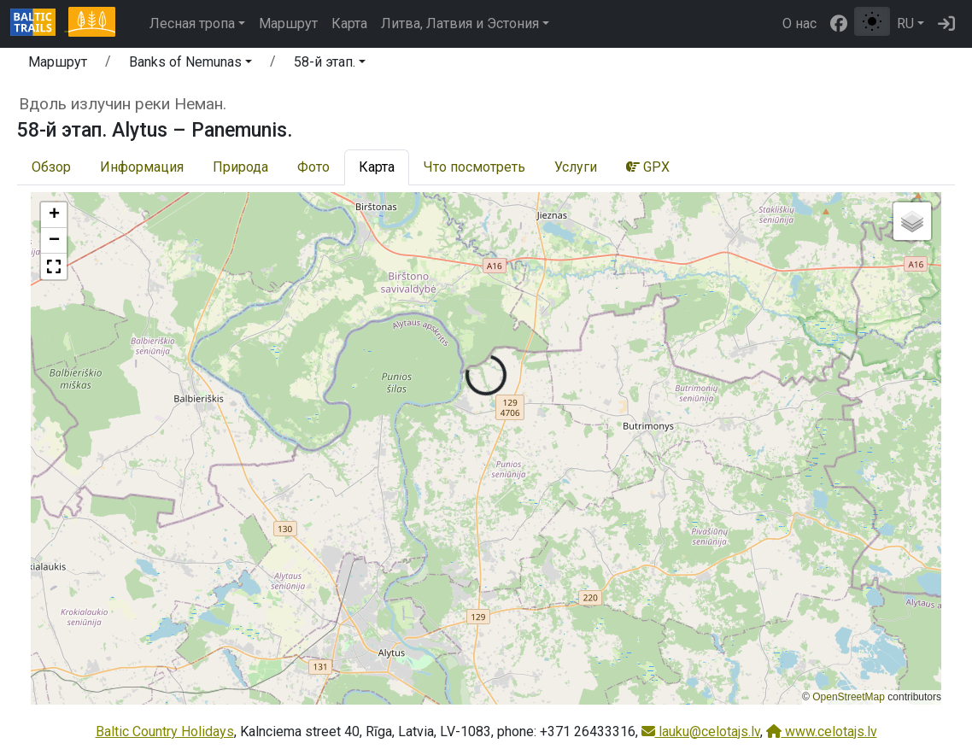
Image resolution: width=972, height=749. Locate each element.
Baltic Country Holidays (165, 731)
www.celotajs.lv (821, 731)
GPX (648, 167)
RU (905, 23)
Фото (313, 167)
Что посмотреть (474, 167)
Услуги (575, 167)
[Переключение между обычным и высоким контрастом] (872, 21)
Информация (142, 167)
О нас (799, 23)
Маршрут (288, 23)
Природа (240, 167)
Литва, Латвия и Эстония (460, 23)
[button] (190, 65)
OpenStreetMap (848, 697)
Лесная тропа (192, 23)
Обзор (51, 167)
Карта (349, 23)
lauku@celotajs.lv (700, 731)
